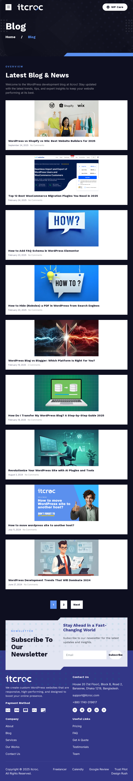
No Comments (37, 145)
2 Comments (34, 365)
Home (10, 37)
